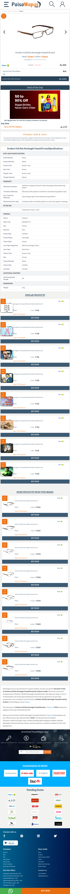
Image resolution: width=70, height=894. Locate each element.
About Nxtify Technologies (9, 866)
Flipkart (45, 57)
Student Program (42, 866)
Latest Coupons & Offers (44, 857)
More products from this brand (35, 492)
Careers (40, 859)
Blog (4, 854)
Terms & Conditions (7, 864)
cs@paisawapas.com (43, 876)
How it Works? (6, 859)
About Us (5, 852)
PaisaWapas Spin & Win (9, 885)
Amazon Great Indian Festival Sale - (13, 876)
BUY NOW (45, 891)
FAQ (4, 857)
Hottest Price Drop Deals (44, 864)
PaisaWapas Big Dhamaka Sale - (12, 873)
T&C (4, 74)
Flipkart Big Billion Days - (10, 878)
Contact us (42, 870)
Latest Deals (41, 861)
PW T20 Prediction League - (11, 883)
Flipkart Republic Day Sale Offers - (12, 880)
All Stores (40, 854)
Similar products (35, 295)
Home (39, 852)
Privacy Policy (6, 861)
